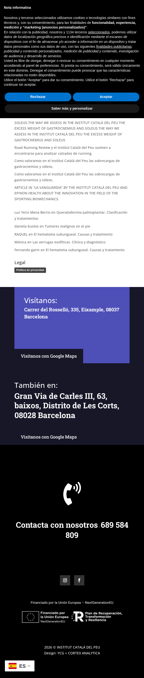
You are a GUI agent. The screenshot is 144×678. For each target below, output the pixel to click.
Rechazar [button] (37, 657)
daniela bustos (26, 226)
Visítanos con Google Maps (49, 356)
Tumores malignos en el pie (67, 226)
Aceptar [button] (106, 657)
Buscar (121, 69)
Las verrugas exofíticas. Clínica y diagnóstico (69, 242)
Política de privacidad (30, 269)
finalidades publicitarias (114, 606)
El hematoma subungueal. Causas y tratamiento (73, 234)
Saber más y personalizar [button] (72, 668)
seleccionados (99, 592)
